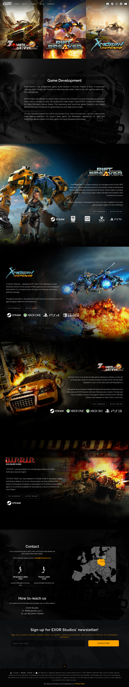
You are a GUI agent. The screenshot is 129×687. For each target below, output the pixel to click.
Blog (42, 4)
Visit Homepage (98, 211)
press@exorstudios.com (43, 558)
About (25, 4)
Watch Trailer (116, 211)
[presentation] (64, 654)
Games (34, 4)
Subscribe (103, 643)
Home (17, 4)
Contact (51, 4)
